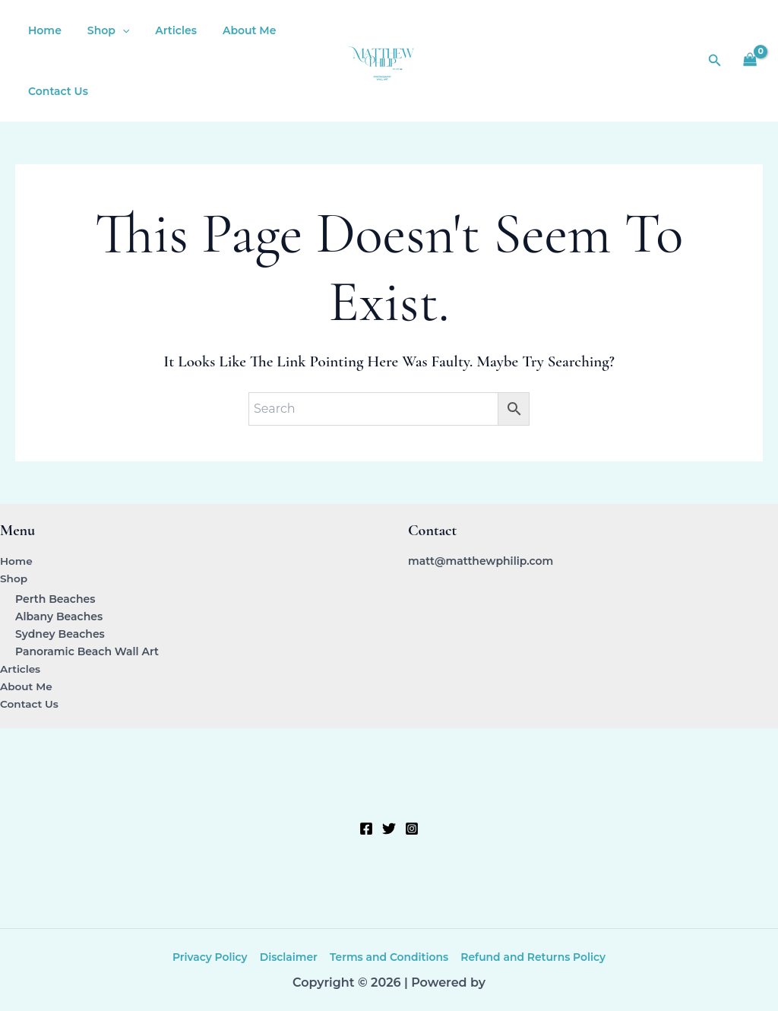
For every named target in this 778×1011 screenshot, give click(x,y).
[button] (115, 30)
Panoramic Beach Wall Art (87, 651)
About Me (234, 30)
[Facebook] (366, 828)
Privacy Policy (211, 957)
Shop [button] (101, 30)
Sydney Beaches (60, 634)
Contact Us (56, 91)
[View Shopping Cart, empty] (750, 61)
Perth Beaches (55, 598)
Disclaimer (288, 957)
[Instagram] (412, 828)
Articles (164, 30)
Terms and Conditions (388, 957)
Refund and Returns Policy (532, 957)
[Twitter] (389, 828)
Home (42, 30)
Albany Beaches (59, 616)
